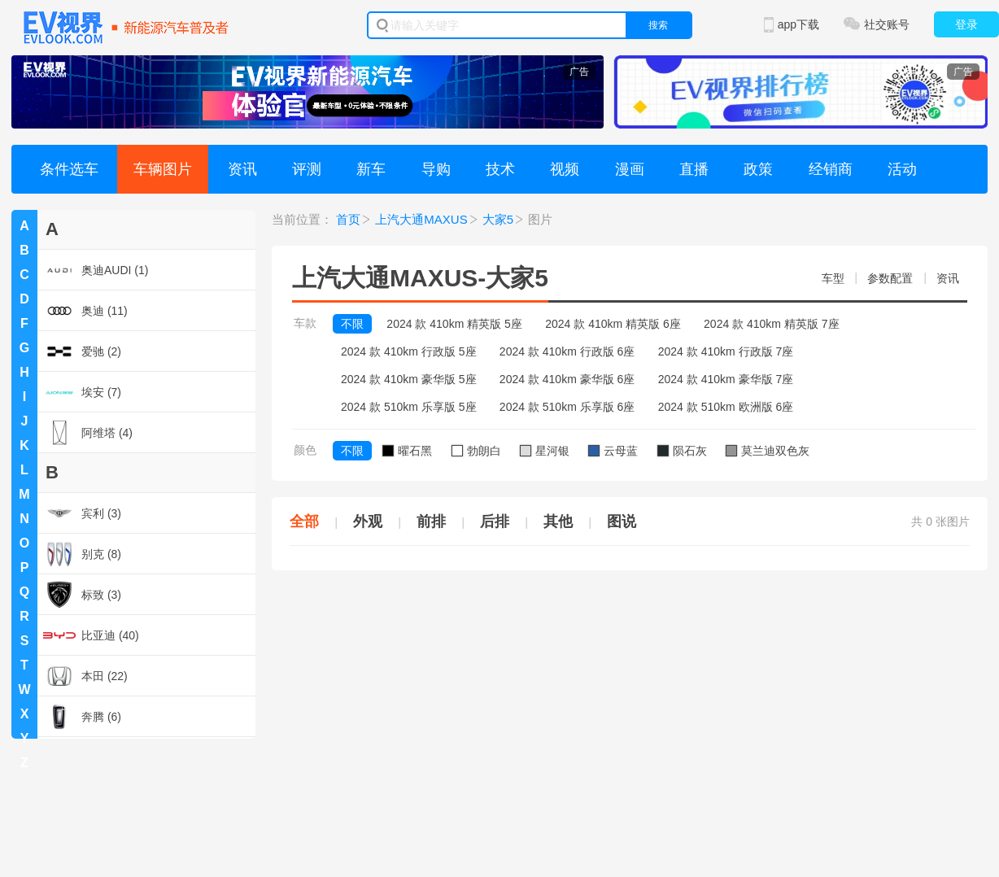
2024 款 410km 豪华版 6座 (567, 379)
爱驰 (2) (82, 351)
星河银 (544, 450)
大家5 (497, 219)
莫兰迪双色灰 (767, 450)
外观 (367, 521)
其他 (558, 521)
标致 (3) (82, 594)
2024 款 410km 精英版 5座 (454, 323)
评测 (306, 169)
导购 (436, 169)
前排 (431, 521)
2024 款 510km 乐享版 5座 (409, 406)
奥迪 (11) (85, 311)
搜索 (658, 25)
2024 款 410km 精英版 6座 (613, 323)
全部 (304, 521)
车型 (833, 278)
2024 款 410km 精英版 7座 (772, 323)
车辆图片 (162, 169)
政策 (758, 169)
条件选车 (69, 169)
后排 (494, 521)
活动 (902, 169)
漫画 (629, 169)
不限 (352, 323)
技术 (500, 169)
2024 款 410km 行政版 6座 (567, 351)
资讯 (242, 169)
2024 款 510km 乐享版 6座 (567, 406)
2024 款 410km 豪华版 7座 (726, 379)
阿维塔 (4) (88, 433)
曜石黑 (407, 450)
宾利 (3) (82, 513)
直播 (694, 169)
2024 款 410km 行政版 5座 (409, 351)
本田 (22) (85, 676)
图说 (621, 521)
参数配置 (890, 278)
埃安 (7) (82, 392)
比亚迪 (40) (91, 635)
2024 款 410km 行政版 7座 (726, 351)
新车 (371, 169)
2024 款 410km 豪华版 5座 (409, 379)
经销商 (831, 169)
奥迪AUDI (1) (95, 270)
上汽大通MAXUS (421, 219)
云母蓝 (613, 450)
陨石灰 (682, 450)
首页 (348, 219)
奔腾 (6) (82, 716)
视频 (564, 169)
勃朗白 (476, 450)
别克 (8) (82, 554)
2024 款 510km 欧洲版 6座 (726, 406)
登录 (966, 24)
